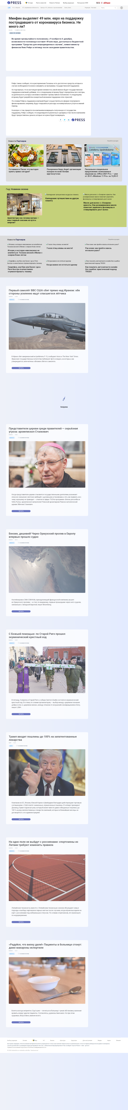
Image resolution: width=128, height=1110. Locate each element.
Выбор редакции (68, 3)
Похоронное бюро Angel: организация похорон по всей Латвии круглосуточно (64, 151)
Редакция (87, 7)
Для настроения (87, 998)
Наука (109, 998)
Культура (62, 998)
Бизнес (52, 998)
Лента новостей (41, 3)
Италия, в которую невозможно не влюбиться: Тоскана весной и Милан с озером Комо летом (25, 212)
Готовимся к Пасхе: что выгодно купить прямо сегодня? (23, 150)
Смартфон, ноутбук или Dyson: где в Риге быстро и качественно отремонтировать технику (24, 227)
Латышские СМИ (82, 3)
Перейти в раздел (112, 141)
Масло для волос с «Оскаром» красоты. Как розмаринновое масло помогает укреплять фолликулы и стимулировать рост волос (100, 181)
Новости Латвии (54, 3)
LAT (9, 7)
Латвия (25, 998)
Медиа (100, 998)
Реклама (93, 7)
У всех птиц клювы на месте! (60, 210)
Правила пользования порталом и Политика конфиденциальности (26, 1005)
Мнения (118, 998)
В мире (29, 3)
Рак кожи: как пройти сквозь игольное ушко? (98, 211)
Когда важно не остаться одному (62, 225)
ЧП (44, 998)
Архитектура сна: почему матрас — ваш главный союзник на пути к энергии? (23, 180)
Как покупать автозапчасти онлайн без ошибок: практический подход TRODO (101, 227)
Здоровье (74, 998)
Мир (35, 998)
